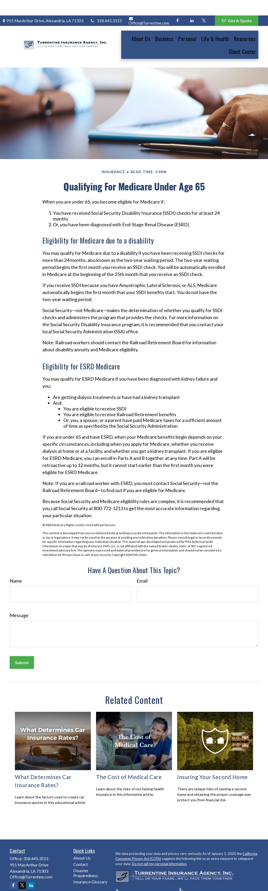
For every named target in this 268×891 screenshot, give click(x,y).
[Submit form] (22, 643)
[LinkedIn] (192, 5)
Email (142, 562)
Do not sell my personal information (159, 844)
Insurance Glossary (90, 862)
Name (16, 562)
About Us (82, 838)
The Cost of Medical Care (129, 757)
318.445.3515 (106, 5)
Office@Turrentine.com (149, 5)
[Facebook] (177, 5)
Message (19, 596)
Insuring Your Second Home (212, 757)
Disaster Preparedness (85, 854)
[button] (140, 22)
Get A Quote (236, 5)
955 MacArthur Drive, (42, 5)
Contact (80, 844)
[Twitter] (204, 5)
